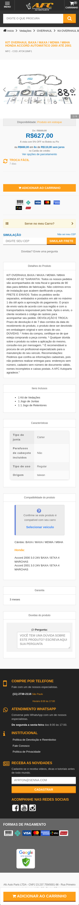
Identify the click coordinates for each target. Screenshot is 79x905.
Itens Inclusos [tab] (39, 388)
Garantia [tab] (39, 590)
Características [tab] (39, 423)
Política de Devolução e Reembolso (34, 739)
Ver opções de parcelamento (39, 154)
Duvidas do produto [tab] (39, 615)
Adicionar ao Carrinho (39, 188)
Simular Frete (61, 241)
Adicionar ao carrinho (39, 896)
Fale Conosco (21, 745)
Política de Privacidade (26, 751)
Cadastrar (43, 789)
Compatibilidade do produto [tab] (39, 497)
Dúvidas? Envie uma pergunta (39, 251)
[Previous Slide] (4, 89)
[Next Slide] (74, 89)
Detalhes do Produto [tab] (39, 266)
